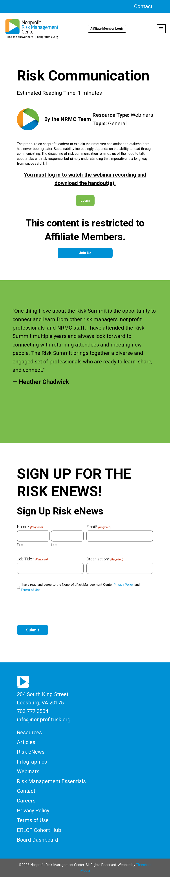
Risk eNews (30, 752)
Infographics (32, 762)
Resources (29, 732)
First (20, 545)
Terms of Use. (31, 590)
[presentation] (50, 609)
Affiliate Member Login (107, 28)
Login (85, 200)
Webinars (28, 771)
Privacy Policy (123, 585)
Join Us (85, 253)
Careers (26, 801)
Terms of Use (33, 820)
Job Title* (32, 559)
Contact (143, 6)
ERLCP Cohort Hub (39, 830)
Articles (26, 742)
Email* (98, 526)
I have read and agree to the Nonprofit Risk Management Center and (80, 587)
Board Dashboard (37, 840)
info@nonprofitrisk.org (44, 720)
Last (54, 545)
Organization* (104, 559)
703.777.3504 (32, 711)
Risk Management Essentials (51, 781)
